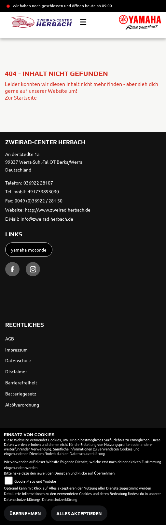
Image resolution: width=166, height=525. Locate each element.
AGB (9, 338)
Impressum (16, 349)
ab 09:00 (104, 5)
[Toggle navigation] (83, 22)
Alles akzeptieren (79, 513)
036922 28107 (38, 183)
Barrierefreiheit (21, 382)
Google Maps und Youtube (35, 481)
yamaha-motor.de (29, 250)
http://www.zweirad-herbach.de (57, 210)
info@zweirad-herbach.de (47, 219)
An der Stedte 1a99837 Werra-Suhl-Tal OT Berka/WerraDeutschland (43, 162)
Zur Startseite (21, 97)
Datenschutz (18, 360)
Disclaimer (16, 371)
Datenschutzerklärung (87, 453)
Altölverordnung (22, 405)
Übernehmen (25, 513)
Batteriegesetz (20, 393)
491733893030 (43, 191)
